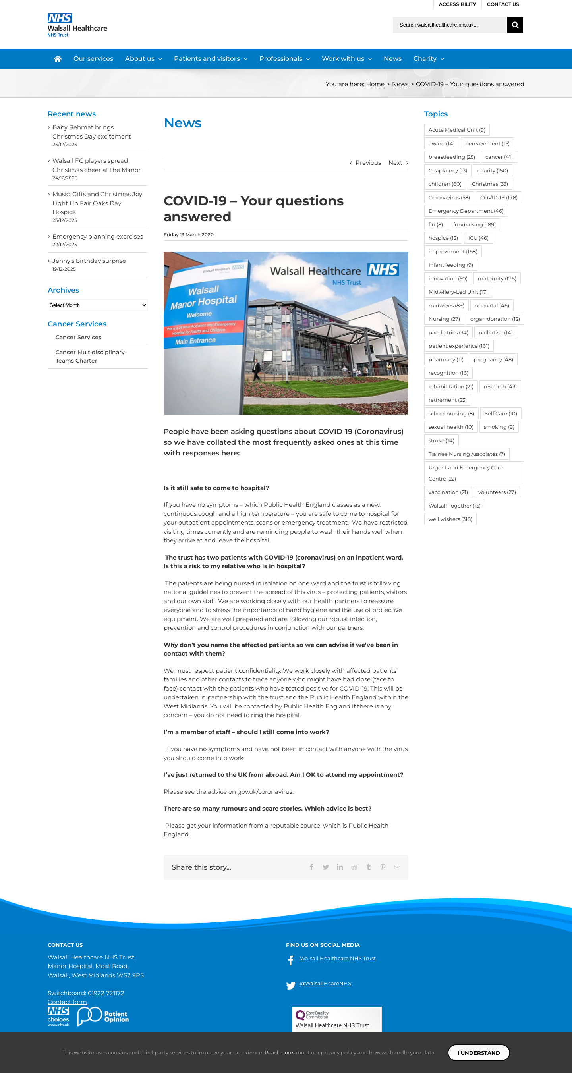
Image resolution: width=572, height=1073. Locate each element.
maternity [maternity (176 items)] (497, 278)
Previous (368, 162)
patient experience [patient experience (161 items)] (459, 346)
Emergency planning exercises (97, 236)
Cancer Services (78, 337)
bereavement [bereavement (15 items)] (487, 143)
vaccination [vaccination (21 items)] (448, 492)
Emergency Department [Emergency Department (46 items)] (466, 211)
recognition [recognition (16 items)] (448, 373)
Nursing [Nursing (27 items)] (444, 319)
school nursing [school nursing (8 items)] (451, 413)
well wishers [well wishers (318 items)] (450, 519)
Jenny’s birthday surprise (89, 260)
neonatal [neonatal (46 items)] (492, 305)
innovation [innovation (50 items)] (448, 278)
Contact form (67, 1001)
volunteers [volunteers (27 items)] (497, 492)
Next (395, 162)
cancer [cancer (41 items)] (499, 157)
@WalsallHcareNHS (325, 983)
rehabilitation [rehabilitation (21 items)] (451, 386)
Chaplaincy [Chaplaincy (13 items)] (448, 170)
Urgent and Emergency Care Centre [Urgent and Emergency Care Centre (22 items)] (466, 473)
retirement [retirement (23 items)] (448, 400)
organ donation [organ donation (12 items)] (495, 319)
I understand (479, 1053)
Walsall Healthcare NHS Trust (338, 958)
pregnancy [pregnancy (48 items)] (493, 359)
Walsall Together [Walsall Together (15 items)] (455, 505)
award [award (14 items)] (442, 143)
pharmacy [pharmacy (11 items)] (446, 359)
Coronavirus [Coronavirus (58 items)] (449, 197)
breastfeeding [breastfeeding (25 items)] (452, 157)
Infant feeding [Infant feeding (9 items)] (451, 265)
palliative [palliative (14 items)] (496, 332)
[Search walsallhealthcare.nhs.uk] (449, 25)
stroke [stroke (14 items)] (441, 440)
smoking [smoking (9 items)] (499, 427)
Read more (279, 1052)
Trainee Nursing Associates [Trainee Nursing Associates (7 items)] (467, 454)
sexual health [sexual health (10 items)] (451, 427)
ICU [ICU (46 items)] (478, 238)
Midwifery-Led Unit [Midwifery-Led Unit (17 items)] (458, 292)
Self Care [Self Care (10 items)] (501, 413)
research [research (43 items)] (500, 386)
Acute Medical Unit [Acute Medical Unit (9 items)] (457, 130)
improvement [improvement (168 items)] (453, 251)
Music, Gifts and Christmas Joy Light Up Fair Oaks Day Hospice (97, 203)
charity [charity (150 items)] (492, 170)
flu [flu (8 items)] (436, 224)
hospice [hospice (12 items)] (443, 238)
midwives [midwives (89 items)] (446, 305)
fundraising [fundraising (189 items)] (474, 224)
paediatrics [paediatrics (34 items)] (448, 332)
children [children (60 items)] (445, 184)
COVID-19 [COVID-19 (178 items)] (499, 197)
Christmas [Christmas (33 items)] (490, 184)
